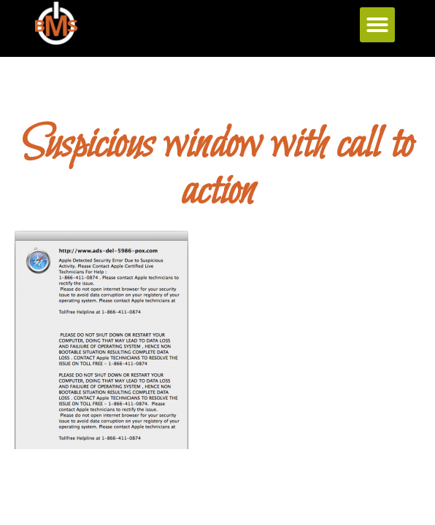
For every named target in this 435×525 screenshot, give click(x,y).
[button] (377, 24)
